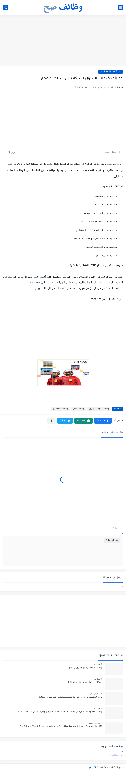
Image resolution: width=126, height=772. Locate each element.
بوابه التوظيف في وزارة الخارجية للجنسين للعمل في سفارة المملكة (70, 697)
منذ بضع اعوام (94, 693)
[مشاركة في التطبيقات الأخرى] (51, 421)
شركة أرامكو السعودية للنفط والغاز (85, 682)
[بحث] (5, 7)
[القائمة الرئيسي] (120, 7)
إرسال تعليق (111, 540)
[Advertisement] (63, 41)
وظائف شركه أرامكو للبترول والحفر (85, 668)
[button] (103, 421)
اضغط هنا (34, 282)
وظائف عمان (78, 409)
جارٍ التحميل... (116, 586)
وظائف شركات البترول (110, 72)
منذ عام (97, 664)
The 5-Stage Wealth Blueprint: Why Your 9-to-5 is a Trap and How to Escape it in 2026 (61, 726)
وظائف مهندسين (60, 409)
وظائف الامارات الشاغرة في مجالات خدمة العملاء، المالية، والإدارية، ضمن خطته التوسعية (60, 712)
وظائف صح (94, 767)
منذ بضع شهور (94, 723)
